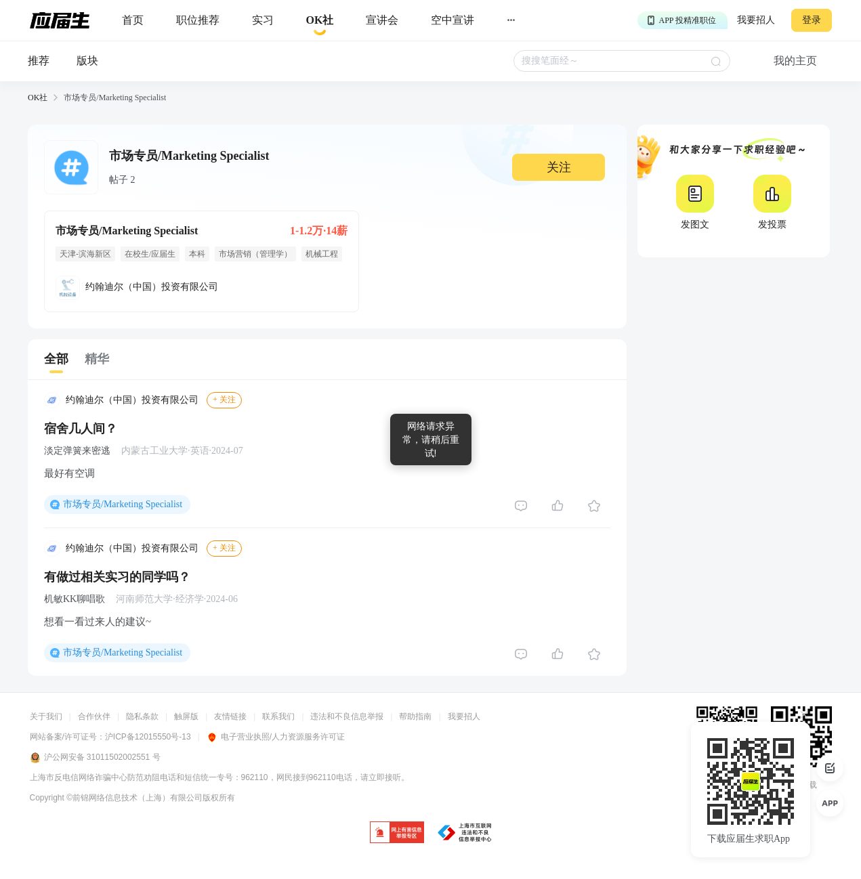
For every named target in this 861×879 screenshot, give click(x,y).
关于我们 (46, 716)
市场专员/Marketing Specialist (122, 504)
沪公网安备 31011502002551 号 (95, 757)
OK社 (37, 97)
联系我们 (278, 716)
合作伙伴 (94, 716)
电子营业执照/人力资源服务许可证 (276, 737)
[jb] (397, 833)
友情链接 (230, 716)
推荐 (38, 60)
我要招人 (756, 20)
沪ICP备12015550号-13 (148, 737)
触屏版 (186, 716)
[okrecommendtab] (320, 21)
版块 (87, 60)
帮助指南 (415, 716)
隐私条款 (142, 716)
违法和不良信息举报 (346, 716)
